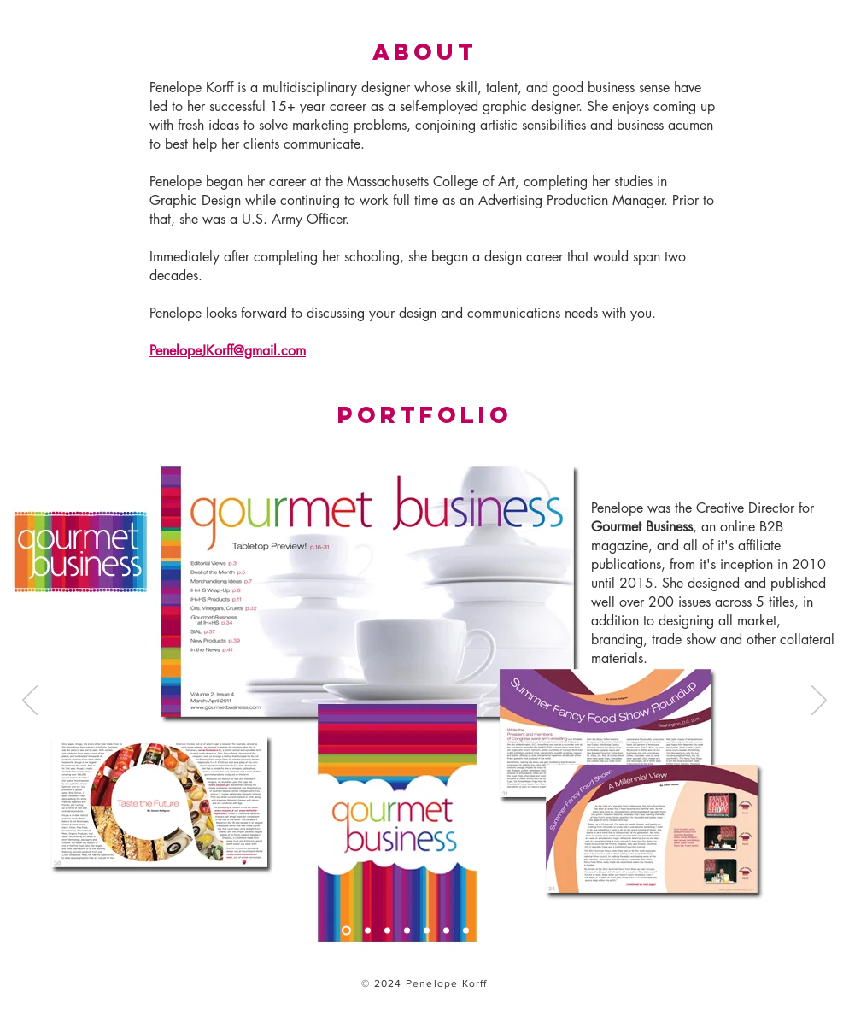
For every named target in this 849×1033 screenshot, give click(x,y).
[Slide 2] (368, 931)
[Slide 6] (446, 931)
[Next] (819, 701)
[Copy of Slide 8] (505, 931)
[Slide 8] (486, 931)
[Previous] (30, 701)
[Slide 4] (407, 931)
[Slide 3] (387, 931)
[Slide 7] (466, 931)
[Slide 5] (427, 931)
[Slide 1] (346, 931)
